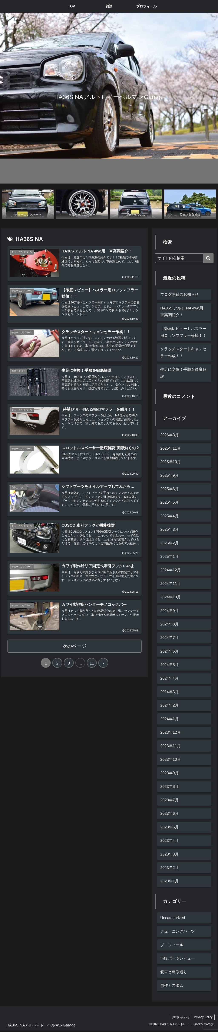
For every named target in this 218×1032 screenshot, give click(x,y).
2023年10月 (170, 759)
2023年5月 (169, 827)
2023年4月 (169, 841)
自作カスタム (171, 985)
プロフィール (171, 945)
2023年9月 (169, 773)
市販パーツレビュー (177, 958)
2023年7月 (169, 800)
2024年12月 (170, 570)
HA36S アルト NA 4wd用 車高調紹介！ (183, 311)
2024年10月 (170, 597)
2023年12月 (170, 732)
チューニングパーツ (177, 931)
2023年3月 (169, 854)
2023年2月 (169, 868)
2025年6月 (169, 489)
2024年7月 (169, 638)
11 (92, 664)
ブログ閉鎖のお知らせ (179, 295)
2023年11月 (170, 746)
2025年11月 (170, 448)
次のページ (75, 647)
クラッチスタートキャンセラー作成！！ (183, 352)
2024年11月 (170, 584)
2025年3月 (169, 530)
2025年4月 (169, 516)
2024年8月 (169, 624)
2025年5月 (169, 502)
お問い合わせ (180, 1017)
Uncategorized (172, 918)
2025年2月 (169, 543)
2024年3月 (169, 692)
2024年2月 (169, 705)
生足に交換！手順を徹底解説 (183, 373)
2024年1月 (169, 719)
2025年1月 (169, 556)
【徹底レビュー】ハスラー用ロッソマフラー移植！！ (183, 332)
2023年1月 (169, 881)
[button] (208, 258)
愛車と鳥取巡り (173, 972)
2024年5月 (169, 665)
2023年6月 (169, 814)
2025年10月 (170, 462)
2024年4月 (169, 678)
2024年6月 (169, 651)
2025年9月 (169, 475)
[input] (184, 258)
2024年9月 (169, 611)
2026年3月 (169, 435)
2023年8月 (169, 786)
